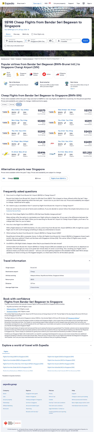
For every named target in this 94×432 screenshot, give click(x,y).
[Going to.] (37, 40)
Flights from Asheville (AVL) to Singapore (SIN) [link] (61, 367)
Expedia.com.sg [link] (5, 59)
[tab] (8, 34)
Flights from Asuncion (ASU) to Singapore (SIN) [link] (61, 360)
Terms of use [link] (52, 396)
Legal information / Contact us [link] (56, 408)
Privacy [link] (50, 393)
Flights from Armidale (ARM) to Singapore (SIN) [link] (17, 360)
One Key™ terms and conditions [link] (57, 402)
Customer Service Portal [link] (13, 211)
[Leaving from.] (15, 40)
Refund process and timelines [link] (79, 399)
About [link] (4, 393)
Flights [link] (12, 59)
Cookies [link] (51, 399)
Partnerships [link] (6, 402)
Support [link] (74, 393)
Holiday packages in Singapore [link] (34, 399)
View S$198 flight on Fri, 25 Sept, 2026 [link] (17, 29)
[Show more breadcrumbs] (61, 59)
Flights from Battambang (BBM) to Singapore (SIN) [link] (18, 371)
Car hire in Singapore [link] (31, 402)
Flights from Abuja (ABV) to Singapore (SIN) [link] (15, 356)
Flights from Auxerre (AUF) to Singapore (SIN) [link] (61, 364)
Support (71, 3)
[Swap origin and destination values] (26, 40)
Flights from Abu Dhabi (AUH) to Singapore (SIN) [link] (17, 367)
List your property (59, 3)
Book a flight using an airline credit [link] (80, 402)
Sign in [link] (73, 88)
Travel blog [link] (29, 408)
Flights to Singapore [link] (28, 59)
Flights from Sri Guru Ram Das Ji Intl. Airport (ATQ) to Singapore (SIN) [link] (23, 364)
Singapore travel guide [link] (32, 393)
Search (85, 41)
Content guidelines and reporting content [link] (57, 412)
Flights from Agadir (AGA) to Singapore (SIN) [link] (61, 356)
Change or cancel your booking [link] (80, 396)
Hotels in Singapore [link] (31, 396)
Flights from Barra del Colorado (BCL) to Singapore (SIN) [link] (64, 371)
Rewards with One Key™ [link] (32, 411)
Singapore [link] (18, 59)
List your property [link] (7, 399)
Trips (78, 3)
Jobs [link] (4, 396)
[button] (47, 260)
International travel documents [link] (80, 405)
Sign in (89, 3)
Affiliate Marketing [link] (7, 405)
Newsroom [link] (6, 408)
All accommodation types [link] (32, 405)
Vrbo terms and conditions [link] (56, 405)
